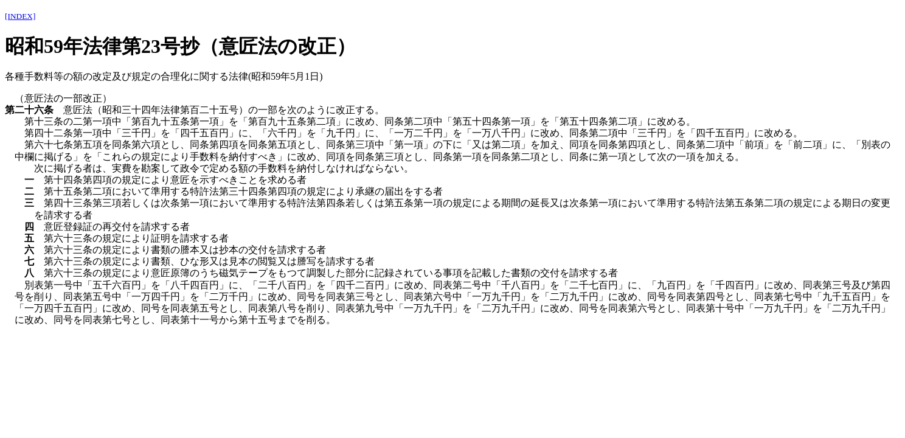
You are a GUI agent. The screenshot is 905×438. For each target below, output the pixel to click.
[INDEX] (20, 16)
